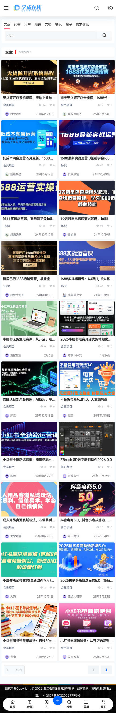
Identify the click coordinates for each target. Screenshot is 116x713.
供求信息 (82, 24)
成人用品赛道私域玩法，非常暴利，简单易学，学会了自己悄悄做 (29, 522)
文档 (48, 24)
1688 (64, 165)
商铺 (38, 24)
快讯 (58, 24)
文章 (7, 24)
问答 (17, 24)
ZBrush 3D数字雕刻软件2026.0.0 (86, 459)
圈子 (68, 24)
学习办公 (66, 467)
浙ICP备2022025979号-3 (63, 695)
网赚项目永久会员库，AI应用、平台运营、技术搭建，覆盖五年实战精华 (29, 401)
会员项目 (8, 105)
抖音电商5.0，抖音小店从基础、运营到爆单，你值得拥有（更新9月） (86, 522)
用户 (27, 24)
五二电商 (49, 688)
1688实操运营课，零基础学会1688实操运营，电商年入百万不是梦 (28, 220)
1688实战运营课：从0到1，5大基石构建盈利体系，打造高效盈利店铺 (86, 281)
